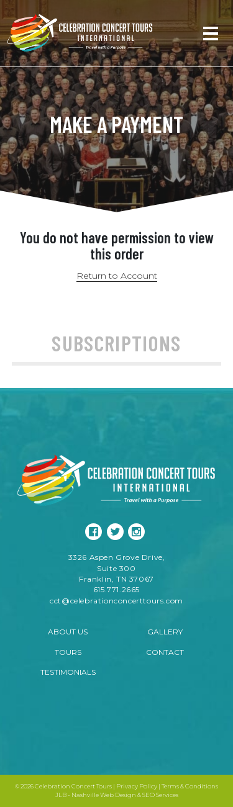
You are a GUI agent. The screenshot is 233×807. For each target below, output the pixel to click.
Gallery (165, 631)
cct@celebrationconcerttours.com (116, 600)
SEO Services (160, 794)
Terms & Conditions (190, 786)
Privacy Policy (136, 786)
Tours (68, 652)
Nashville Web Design (103, 794)
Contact (165, 652)
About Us (68, 631)
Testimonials (68, 672)
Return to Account (116, 275)
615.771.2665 (116, 589)
